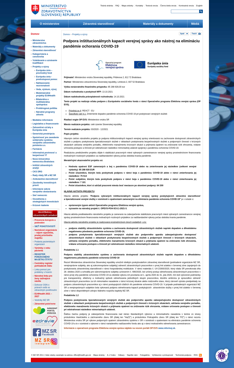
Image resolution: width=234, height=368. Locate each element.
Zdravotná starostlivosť (98, 23)
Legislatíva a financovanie (46, 123)
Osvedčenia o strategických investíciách (46, 200)
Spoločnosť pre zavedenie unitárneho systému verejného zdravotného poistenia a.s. (46, 141)
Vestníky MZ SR (42, 300)
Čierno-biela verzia (168, 6)
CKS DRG (37, 171)
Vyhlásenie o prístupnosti (162, 355)
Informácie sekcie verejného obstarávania (44, 190)
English (199, 6)
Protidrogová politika (46, 108)
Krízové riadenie (41, 205)
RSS (196, 355)
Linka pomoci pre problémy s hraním (43, 270)
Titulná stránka (106, 6)
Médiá (195, 23)
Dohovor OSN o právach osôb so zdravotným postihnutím (46, 287)
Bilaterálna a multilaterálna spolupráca (43, 102)
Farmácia (37, 149)
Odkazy (121, 355)
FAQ (117, 6)
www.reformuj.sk (166, 328)
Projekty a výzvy (41, 66)
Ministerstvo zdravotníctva (39, 41)
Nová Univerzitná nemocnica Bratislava (43, 160)
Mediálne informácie (43, 120)
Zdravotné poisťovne (45, 304)
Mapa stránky (127, 6)
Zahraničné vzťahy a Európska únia (43, 128)
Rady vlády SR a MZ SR (44, 175)
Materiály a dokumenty (158, 23)
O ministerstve (49, 23)
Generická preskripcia (43, 133)
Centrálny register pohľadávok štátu (44, 264)
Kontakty (139, 6)
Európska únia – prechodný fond (44, 71)
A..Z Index (111, 355)
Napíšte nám (132, 355)
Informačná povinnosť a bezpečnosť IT (45, 154)
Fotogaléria (145, 355)
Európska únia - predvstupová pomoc (46, 78)
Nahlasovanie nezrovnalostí (43, 84)
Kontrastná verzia (186, 6)
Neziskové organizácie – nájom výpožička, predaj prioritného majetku (46, 234)
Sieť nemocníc (40, 195)
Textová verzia (152, 6)
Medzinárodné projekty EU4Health (45, 94)
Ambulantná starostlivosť (45, 179)
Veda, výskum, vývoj (46, 89)
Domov (66, 34)
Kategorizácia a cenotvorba (40, 55)
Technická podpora (183, 355)
